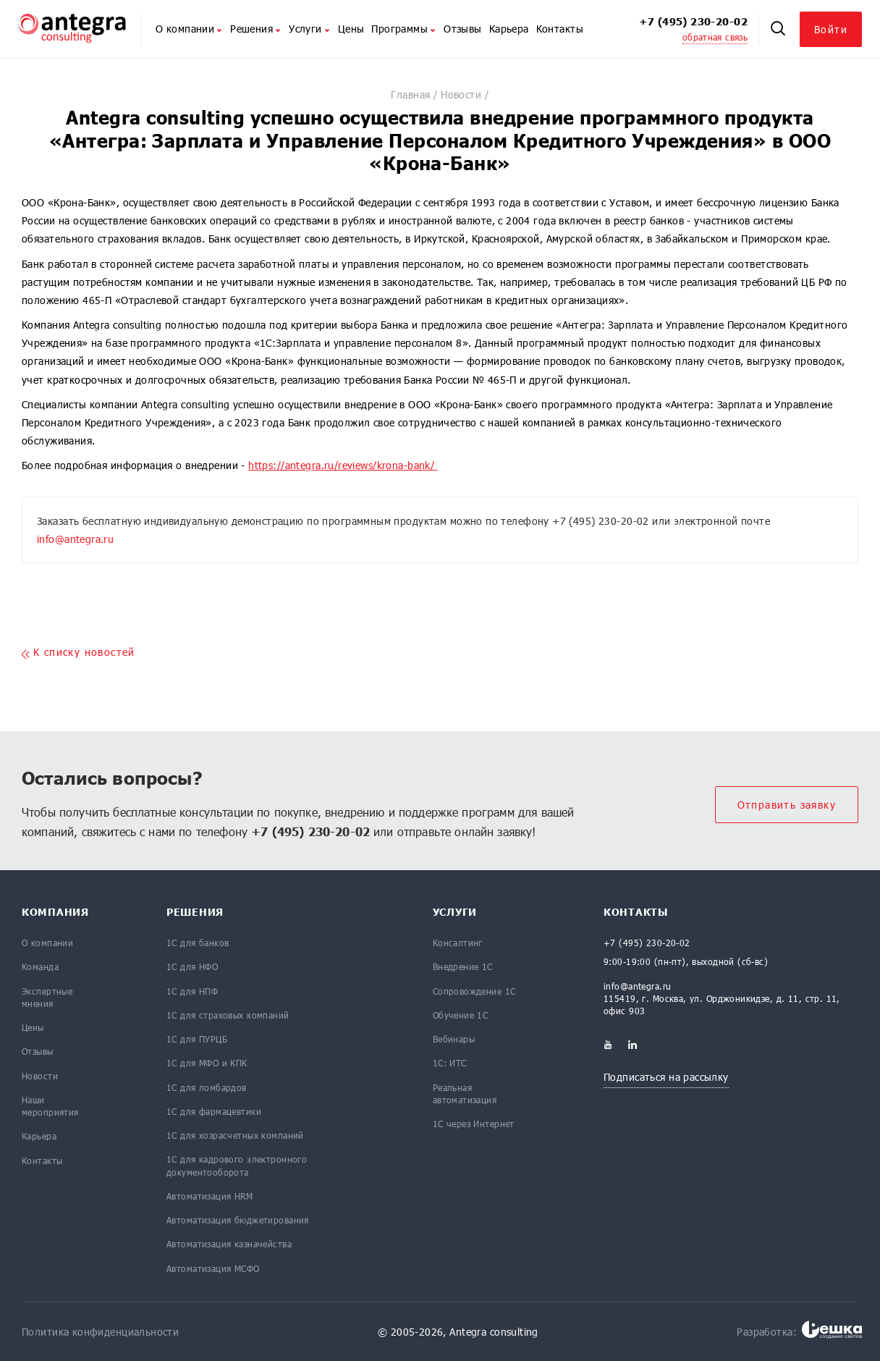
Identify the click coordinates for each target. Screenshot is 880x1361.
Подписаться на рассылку (666, 1077)
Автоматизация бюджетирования (237, 1220)
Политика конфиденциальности (100, 1332)
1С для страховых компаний (227, 1015)
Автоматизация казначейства (229, 1244)
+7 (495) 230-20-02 (693, 21)
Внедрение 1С (463, 966)
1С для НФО (192, 966)
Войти (830, 29)
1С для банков (197, 942)
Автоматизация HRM (209, 1196)
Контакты (559, 28)
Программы (403, 28)
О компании (189, 28)
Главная (410, 94)
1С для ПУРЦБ (196, 1039)
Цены (351, 28)
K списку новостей (78, 652)
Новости (461, 94)
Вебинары (454, 1039)
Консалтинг (458, 942)
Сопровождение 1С (474, 991)
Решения (256, 28)
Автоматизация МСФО (213, 1268)
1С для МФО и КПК (207, 1063)
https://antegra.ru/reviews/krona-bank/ (341, 465)
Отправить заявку (786, 805)
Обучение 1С (460, 1015)
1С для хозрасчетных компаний (235, 1135)
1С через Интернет (474, 1123)
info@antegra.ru (75, 539)
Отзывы (463, 28)
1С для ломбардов (206, 1087)
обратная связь (715, 37)
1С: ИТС (450, 1063)
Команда (40, 966)
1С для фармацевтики (213, 1111)
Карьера (509, 28)
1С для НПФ (192, 991)
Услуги (310, 28)
